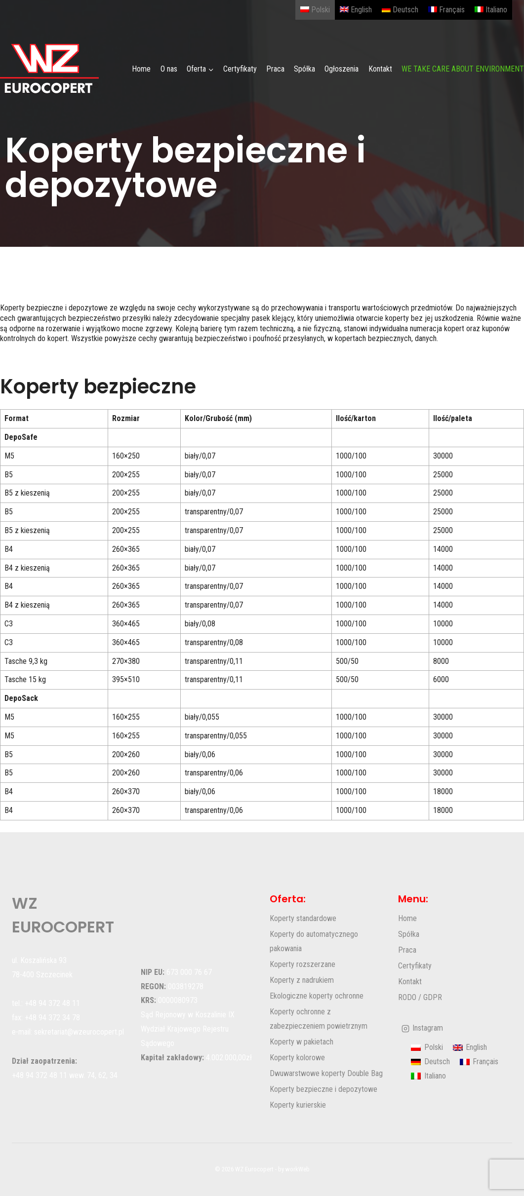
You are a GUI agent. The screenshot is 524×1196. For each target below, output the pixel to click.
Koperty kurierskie (298, 1105)
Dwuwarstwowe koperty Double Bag (326, 1073)
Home (141, 69)
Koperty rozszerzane (302, 964)
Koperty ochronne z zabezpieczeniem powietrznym (318, 1019)
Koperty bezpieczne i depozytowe (323, 1089)
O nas (169, 69)
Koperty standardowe (303, 918)
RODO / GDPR (420, 997)
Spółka (304, 69)
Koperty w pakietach (301, 1041)
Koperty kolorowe (297, 1057)
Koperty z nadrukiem (302, 980)
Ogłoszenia (341, 69)
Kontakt (380, 69)
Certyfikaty (240, 69)
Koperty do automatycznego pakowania (314, 941)
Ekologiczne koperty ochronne (316, 996)
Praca (275, 69)
